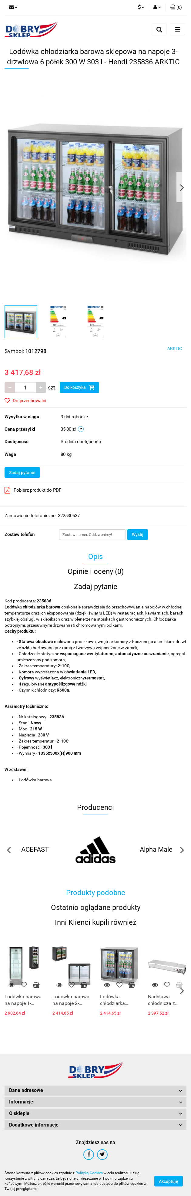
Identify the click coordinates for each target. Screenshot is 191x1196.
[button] (176, 7)
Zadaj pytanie (22, 472)
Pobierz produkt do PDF (33, 490)
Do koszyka (79, 387)
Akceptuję (168, 1181)
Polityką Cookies (89, 1173)
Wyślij (137, 534)
